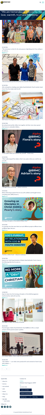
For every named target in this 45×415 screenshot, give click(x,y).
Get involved (5, 386)
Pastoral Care (23, 397)
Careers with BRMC (25, 390)
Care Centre (7, 401)
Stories (4, 391)
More (5, 52)
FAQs (3, 396)
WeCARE (4, 399)
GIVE (3, 389)
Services (4, 384)
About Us (4, 381)
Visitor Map (35, 397)
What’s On (5, 394)
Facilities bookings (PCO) (26, 393)
